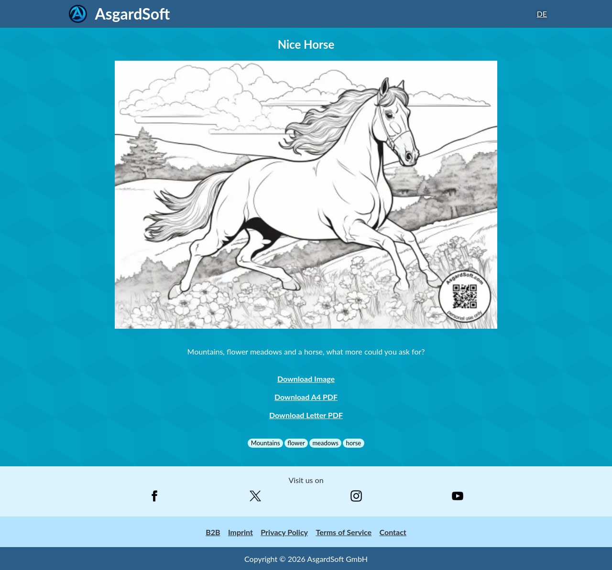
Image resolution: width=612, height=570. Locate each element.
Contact (393, 532)
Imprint (240, 532)
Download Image (306, 378)
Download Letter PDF (306, 414)
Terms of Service (344, 532)
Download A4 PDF (306, 396)
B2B (213, 532)
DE (542, 13)
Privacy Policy (284, 532)
